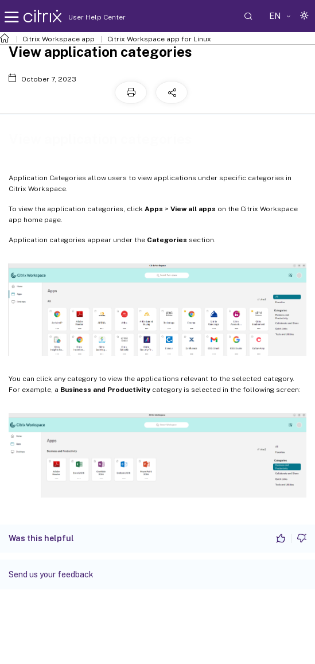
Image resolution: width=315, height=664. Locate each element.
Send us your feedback (51, 574)
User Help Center (94, 17)
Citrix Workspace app (58, 39)
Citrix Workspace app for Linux (159, 39)
